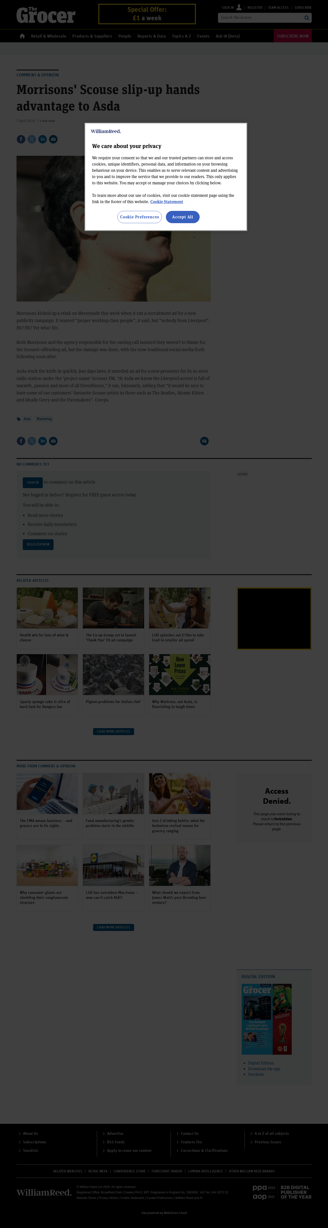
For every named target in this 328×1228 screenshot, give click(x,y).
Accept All (182, 217)
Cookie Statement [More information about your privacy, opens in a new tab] (166, 201)
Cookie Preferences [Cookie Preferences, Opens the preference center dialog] (139, 217)
